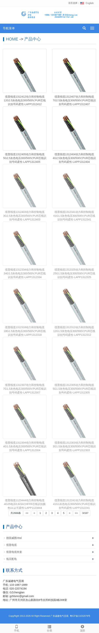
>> (76, 513)
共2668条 (16, 513)
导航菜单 (9, 28)
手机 (16, 628)
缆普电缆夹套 (14, 551)
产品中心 (32, 39)
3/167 (85, 513)
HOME (12, 39)
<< (26, 513)
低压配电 (11, 558)
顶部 (82, 628)
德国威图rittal (14, 537)
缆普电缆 (11, 544)
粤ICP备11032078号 (80, 616)
